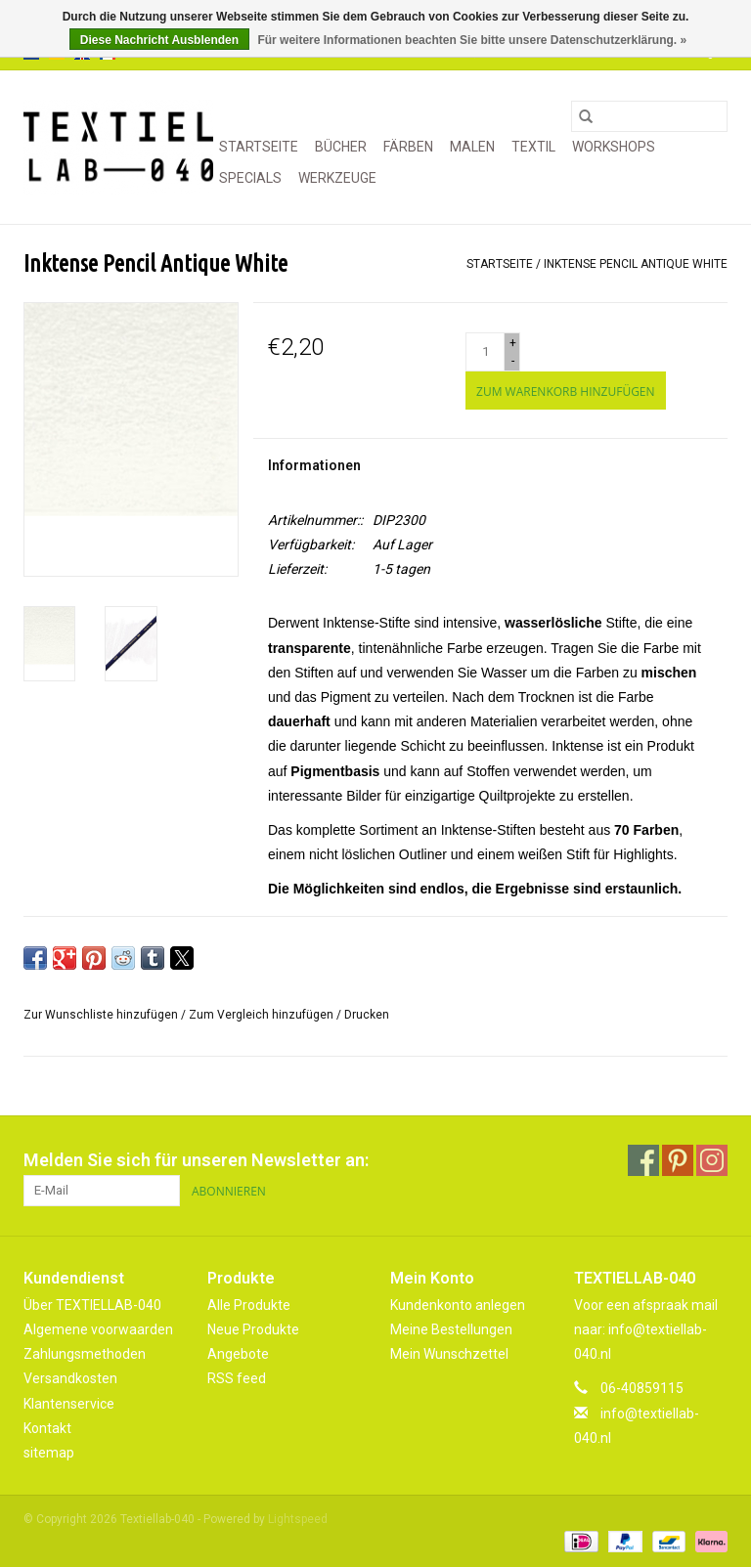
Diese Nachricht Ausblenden (159, 40)
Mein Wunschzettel (449, 1354)
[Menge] (485, 351)
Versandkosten (70, 1378)
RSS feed (236, 1378)
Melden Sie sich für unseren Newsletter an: (196, 1160)
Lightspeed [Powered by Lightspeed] (298, 1519)
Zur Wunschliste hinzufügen (102, 1015)
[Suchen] (649, 116)
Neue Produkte (253, 1329)
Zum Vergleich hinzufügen (262, 1015)
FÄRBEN (408, 146)
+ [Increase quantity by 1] (512, 343)
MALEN (472, 146)
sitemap (48, 1452)
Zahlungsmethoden (84, 1354)
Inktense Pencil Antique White (636, 264)
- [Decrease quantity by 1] (512, 361)
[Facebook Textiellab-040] (643, 1160)
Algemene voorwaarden (98, 1329)
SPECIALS (250, 178)
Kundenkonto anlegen (457, 1305)
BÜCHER (341, 146)
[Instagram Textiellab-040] (712, 1160)
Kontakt (47, 1428)
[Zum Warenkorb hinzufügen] (565, 390)
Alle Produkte (248, 1305)
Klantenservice (68, 1404)
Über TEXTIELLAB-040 (92, 1305)
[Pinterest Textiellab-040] (677, 1160)
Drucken (366, 1015)
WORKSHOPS (613, 146)
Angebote (238, 1354)
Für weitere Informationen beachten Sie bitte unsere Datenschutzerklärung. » (471, 40)
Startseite (258, 146)
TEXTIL (533, 146)
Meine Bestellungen (451, 1329)
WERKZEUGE (337, 178)
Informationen (314, 465)
